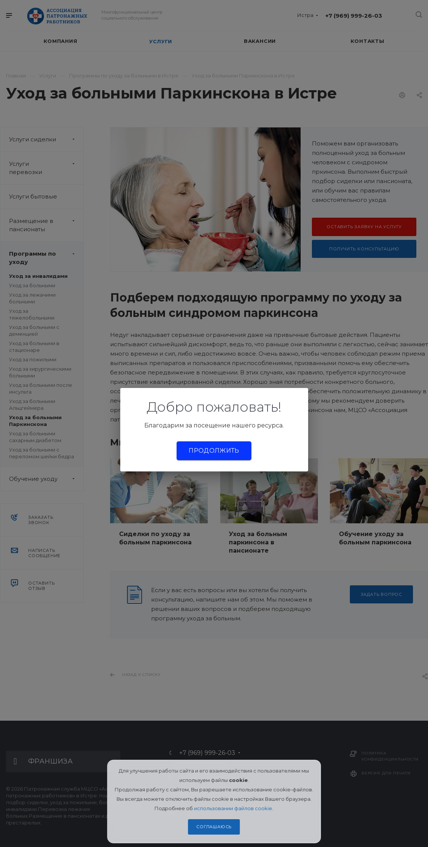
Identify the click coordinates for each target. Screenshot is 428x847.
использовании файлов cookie (233, 808)
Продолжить (214, 450)
